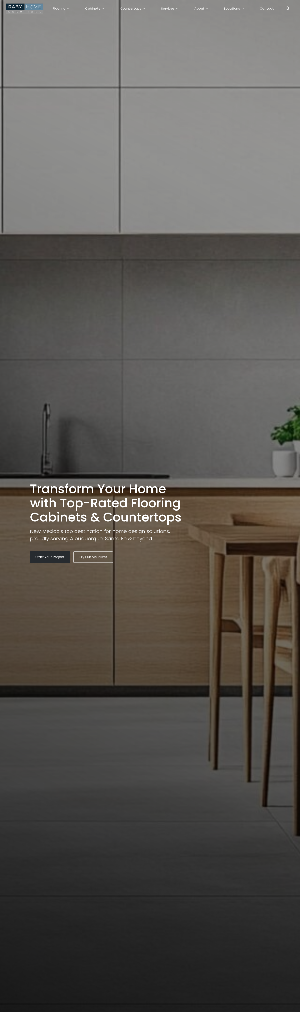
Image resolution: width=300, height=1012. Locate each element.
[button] (286, 8)
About (199, 8)
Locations (232, 8)
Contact (267, 8)
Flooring (59, 8)
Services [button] (168, 8)
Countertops (130, 8)
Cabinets (92, 8)
